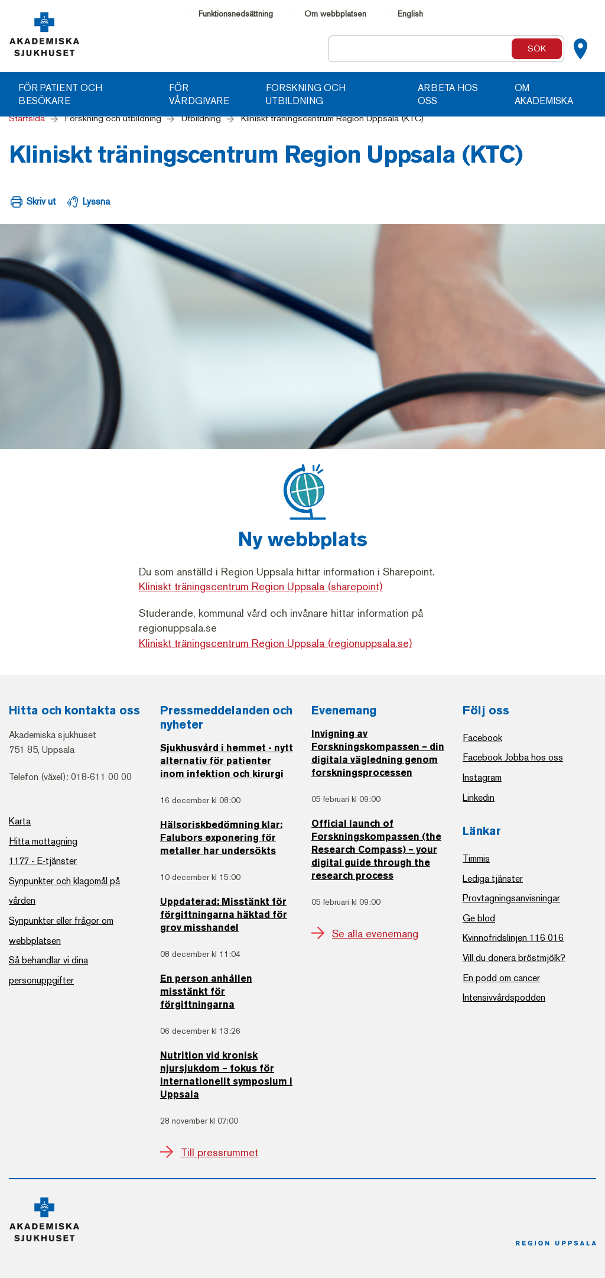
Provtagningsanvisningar (511, 898)
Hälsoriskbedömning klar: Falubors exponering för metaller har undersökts (221, 838)
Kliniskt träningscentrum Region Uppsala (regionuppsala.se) (275, 643)
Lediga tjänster (493, 878)
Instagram (482, 777)
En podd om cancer (501, 977)
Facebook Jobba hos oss (513, 757)
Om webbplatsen (335, 14)
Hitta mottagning (43, 841)
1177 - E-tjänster (43, 860)
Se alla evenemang (375, 933)
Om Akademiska (544, 94)
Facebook (482, 737)
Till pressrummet (219, 1152)
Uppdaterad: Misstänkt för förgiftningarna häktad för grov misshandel (223, 915)
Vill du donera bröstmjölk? (514, 957)
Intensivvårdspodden (504, 997)
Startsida (27, 118)
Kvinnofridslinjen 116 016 (513, 937)
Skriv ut (41, 201)
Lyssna (96, 201)
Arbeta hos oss (448, 94)
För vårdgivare (199, 94)
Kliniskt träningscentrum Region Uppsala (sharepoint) (261, 586)
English (410, 14)
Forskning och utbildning (306, 94)
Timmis (476, 858)
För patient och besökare (60, 94)
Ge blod (479, 918)
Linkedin (479, 797)
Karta (20, 821)
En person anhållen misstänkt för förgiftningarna (206, 992)
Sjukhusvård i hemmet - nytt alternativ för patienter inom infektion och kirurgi (226, 762)
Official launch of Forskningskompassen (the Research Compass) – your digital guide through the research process (376, 850)
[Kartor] (580, 49)
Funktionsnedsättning (236, 14)
